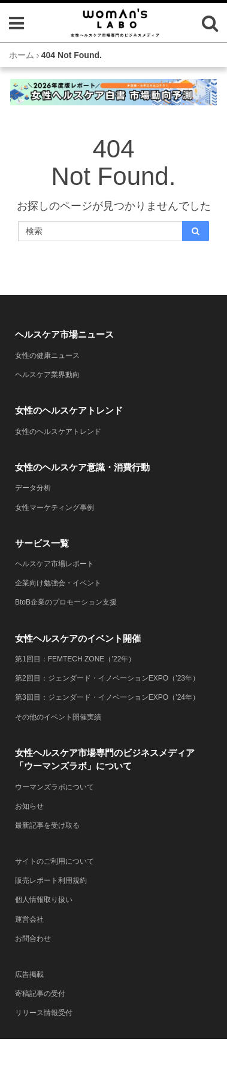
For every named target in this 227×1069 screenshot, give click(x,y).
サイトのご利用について (54, 861)
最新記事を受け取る (47, 825)
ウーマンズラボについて (54, 787)
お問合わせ (33, 938)
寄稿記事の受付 (40, 993)
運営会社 (29, 919)
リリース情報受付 (43, 1013)
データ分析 (33, 488)
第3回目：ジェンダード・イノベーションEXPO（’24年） (107, 697)
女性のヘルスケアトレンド (58, 431)
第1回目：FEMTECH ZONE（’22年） (75, 659)
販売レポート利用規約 (51, 880)
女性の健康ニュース (47, 355)
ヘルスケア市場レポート (54, 564)
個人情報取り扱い (43, 899)
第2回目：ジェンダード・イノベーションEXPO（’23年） (107, 678)
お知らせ (29, 806)
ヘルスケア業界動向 (47, 374)
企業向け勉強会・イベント (58, 583)
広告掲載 (29, 974)
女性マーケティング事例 (54, 507)
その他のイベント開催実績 (58, 717)
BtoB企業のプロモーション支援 (66, 602)
